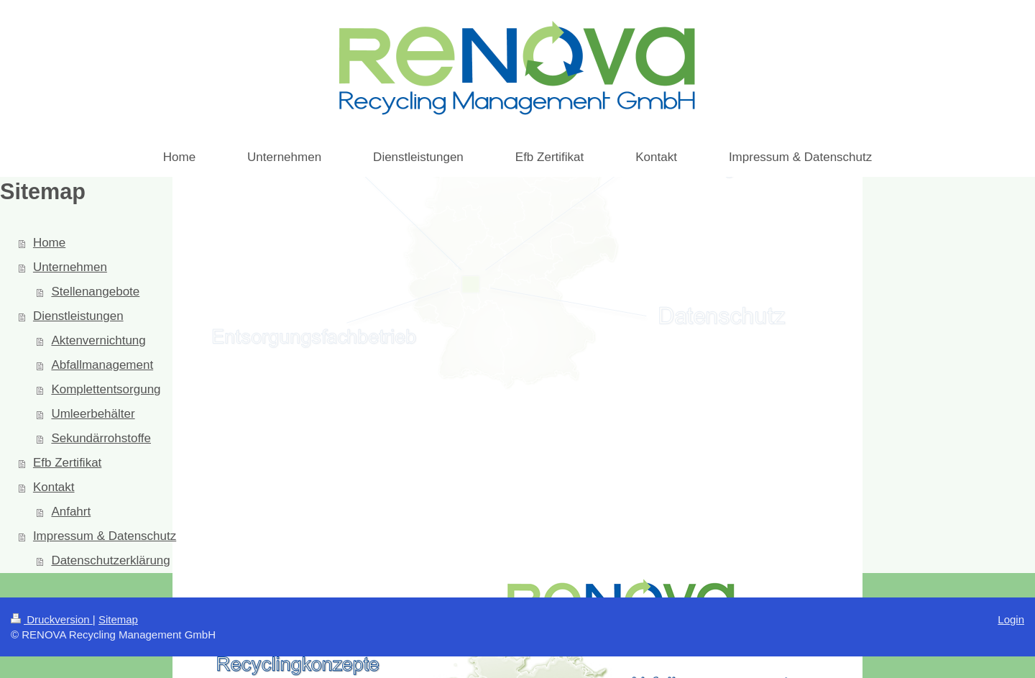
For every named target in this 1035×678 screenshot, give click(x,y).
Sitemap (118, 619)
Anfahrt (71, 511)
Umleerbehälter (92, 414)
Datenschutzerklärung (110, 560)
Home (49, 242)
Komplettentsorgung (105, 389)
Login (1011, 619)
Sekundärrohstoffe (101, 438)
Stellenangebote (95, 291)
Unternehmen (70, 267)
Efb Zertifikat (67, 462)
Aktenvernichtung (98, 340)
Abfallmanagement (102, 365)
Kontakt (54, 487)
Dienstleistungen (78, 316)
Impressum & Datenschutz (104, 536)
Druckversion (52, 619)
